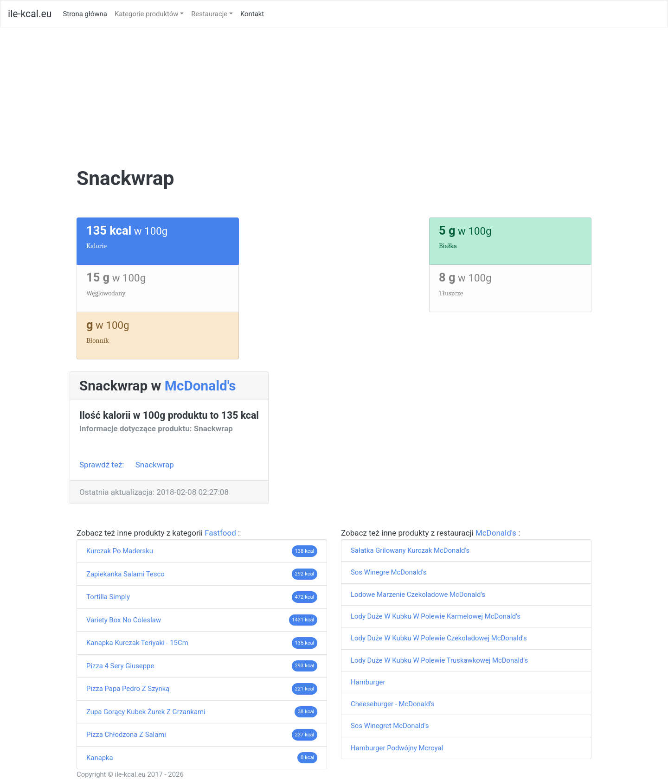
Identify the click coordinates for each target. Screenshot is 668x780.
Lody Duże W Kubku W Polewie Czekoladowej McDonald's (439, 638)
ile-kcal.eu (29, 13)
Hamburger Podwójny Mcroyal (397, 748)
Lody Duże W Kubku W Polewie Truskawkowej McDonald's (439, 660)
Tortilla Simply (108, 597)
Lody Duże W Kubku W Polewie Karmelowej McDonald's (435, 616)
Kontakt (252, 14)
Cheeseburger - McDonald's (392, 704)
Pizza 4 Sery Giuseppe (120, 666)
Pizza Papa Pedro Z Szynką (127, 688)
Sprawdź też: (102, 464)
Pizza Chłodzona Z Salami (126, 734)
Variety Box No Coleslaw (123, 620)
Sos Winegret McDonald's (390, 726)
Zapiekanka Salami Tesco (125, 574)
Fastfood (221, 532)
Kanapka (99, 758)
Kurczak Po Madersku (119, 551)
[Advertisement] (334, 97)
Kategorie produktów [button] (147, 14)
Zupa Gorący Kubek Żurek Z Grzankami (146, 712)
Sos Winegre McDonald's (388, 572)
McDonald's (200, 385)
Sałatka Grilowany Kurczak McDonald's (410, 550)
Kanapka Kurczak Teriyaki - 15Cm (137, 643)
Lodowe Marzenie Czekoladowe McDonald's (418, 594)
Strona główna (86, 13)
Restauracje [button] (209, 14)
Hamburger (368, 682)
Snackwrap (154, 464)
